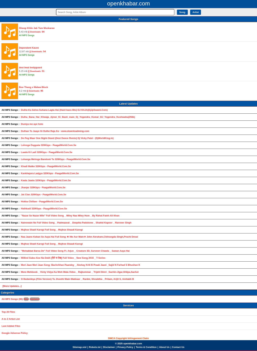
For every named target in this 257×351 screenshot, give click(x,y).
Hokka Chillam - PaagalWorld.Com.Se (42, 201)
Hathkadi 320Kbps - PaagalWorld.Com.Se (44, 208)
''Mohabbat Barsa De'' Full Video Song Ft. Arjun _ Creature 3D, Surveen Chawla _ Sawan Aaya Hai (75, 250)
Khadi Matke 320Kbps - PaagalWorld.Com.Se (46, 166)
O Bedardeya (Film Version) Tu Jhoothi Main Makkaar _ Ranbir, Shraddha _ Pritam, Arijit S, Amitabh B (77, 279)
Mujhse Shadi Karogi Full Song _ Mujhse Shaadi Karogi (52, 229)
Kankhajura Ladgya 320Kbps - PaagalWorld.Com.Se (50, 173)
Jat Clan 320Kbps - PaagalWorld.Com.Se (43, 194)
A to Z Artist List (11, 319)
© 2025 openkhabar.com (128, 343)
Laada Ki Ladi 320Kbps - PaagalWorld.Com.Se (46, 152)
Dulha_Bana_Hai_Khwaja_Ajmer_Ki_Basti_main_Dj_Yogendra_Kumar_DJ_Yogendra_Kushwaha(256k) (78, 117)
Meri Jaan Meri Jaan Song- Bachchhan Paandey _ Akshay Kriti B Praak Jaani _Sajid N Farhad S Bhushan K (80, 265)
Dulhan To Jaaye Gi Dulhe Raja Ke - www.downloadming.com (55, 131)
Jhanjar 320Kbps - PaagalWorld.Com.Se (43, 187)
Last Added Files (11, 326)
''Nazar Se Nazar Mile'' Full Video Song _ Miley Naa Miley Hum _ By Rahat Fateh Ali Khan (70, 215)
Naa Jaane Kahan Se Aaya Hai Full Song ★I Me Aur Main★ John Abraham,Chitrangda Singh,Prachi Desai (79, 236)
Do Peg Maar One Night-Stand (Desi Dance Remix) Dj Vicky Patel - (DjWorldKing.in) (67, 138)
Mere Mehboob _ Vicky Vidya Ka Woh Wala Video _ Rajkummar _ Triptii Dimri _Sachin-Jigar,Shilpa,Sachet (80, 272)
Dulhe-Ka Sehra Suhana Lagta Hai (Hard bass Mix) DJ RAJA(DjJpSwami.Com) (64, 110)
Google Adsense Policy (15, 333)
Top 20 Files (8, 312)
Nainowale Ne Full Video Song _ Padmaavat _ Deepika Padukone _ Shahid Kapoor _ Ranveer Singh (76, 222)
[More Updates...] (12, 286)
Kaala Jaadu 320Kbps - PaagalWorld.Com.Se (46, 180)
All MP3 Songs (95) (21, 299)
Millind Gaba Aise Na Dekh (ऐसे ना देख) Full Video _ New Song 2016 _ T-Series (63, 258)
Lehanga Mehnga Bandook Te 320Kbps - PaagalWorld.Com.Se (55, 159)
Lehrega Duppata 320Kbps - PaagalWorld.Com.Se (48, 145)
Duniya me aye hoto (32, 124)
